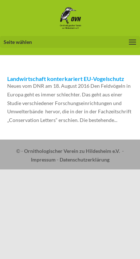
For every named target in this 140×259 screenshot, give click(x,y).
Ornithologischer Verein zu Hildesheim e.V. (72, 151)
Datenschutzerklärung (84, 159)
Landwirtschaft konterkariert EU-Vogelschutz (65, 78)
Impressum (43, 159)
